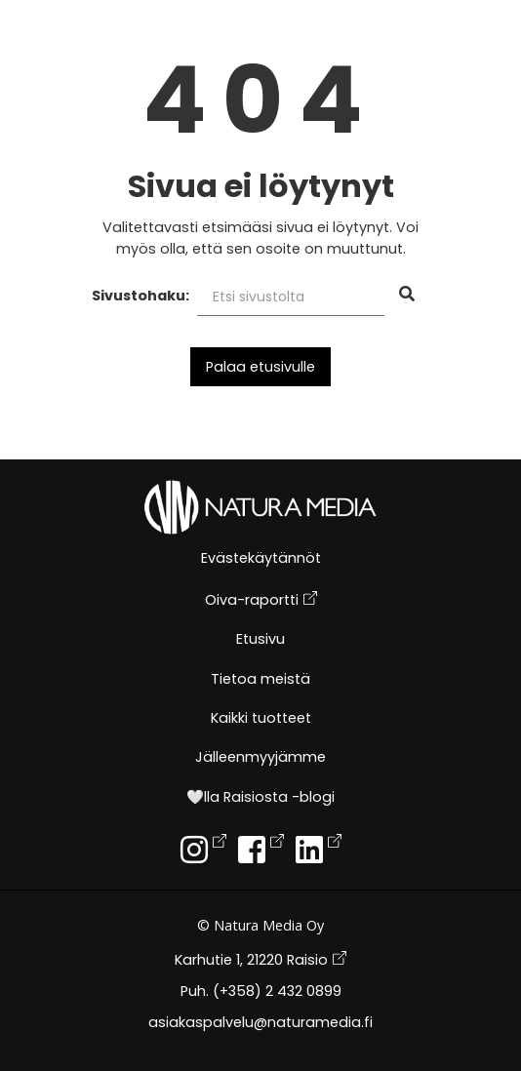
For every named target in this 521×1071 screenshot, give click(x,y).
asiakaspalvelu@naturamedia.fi (260, 1023)
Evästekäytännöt (261, 559)
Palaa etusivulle (260, 367)
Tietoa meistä (260, 680)
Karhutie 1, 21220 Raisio (260, 960)
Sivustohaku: (140, 295)
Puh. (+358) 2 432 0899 (260, 992)
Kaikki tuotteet (261, 719)
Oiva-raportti (261, 600)
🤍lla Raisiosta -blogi (260, 798)
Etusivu (260, 640)
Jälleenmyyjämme (260, 758)
